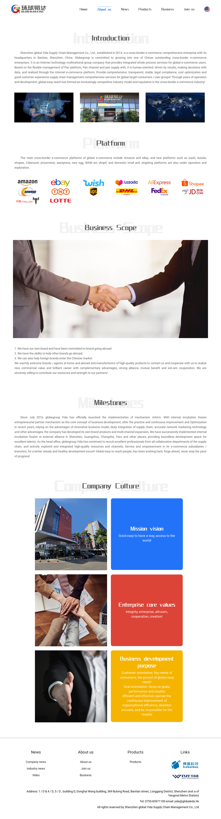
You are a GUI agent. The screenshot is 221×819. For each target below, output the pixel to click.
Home (84, 9)
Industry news (36, 768)
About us (104, 9)
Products (144, 9)
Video (36, 775)
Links (185, 752)
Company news (36, 762)
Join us (189, 9)
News (125, 9)
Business (167, 9)
